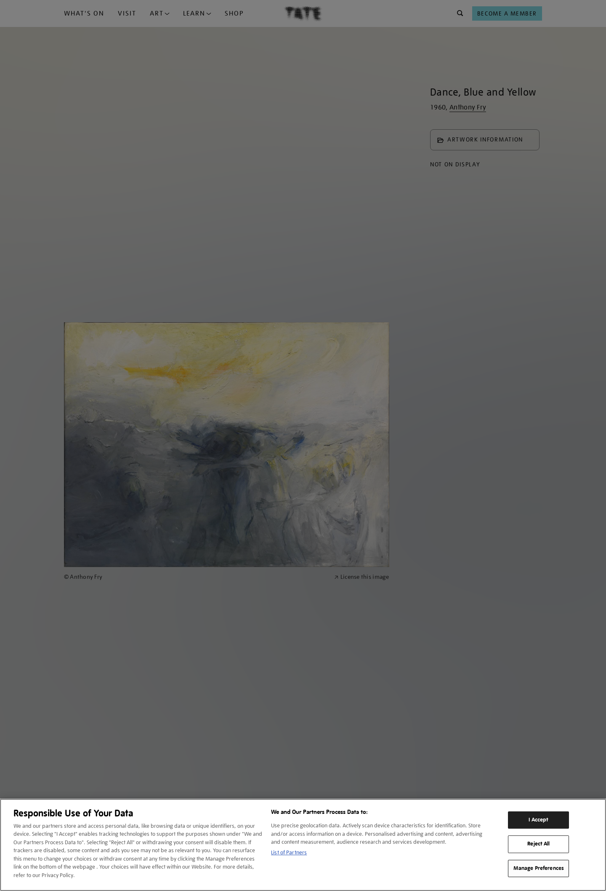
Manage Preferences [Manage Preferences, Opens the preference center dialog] (538, 868)
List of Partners (289, 852)
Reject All (538, 844)
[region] (303, 845)
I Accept (538, 820)
